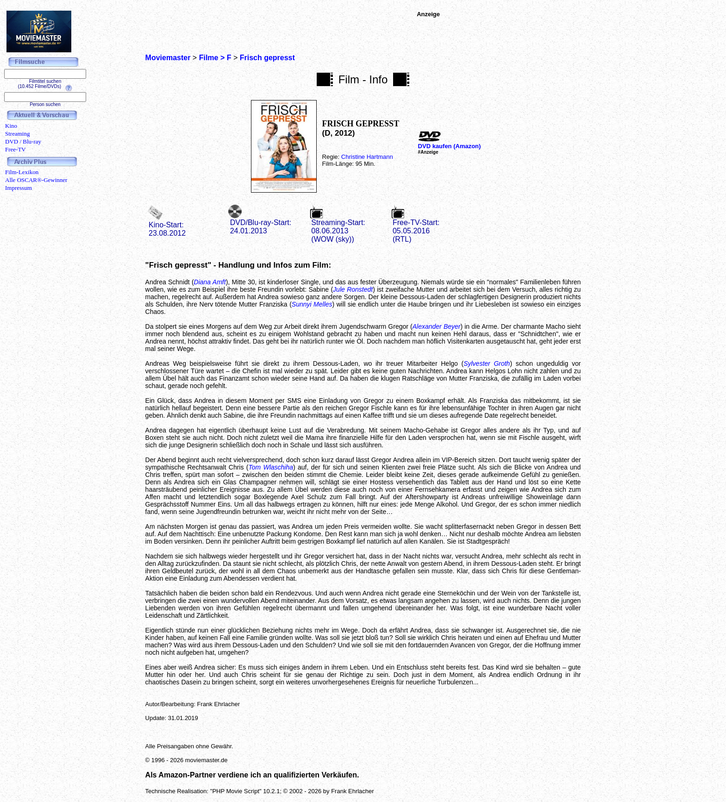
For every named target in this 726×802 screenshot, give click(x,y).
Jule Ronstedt (353, 289)
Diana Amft (210, 282)
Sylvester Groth (486, 363)
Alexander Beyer (437, 326)
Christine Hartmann (367, 156)
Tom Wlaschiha (270, 467)
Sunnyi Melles (312, 304)
